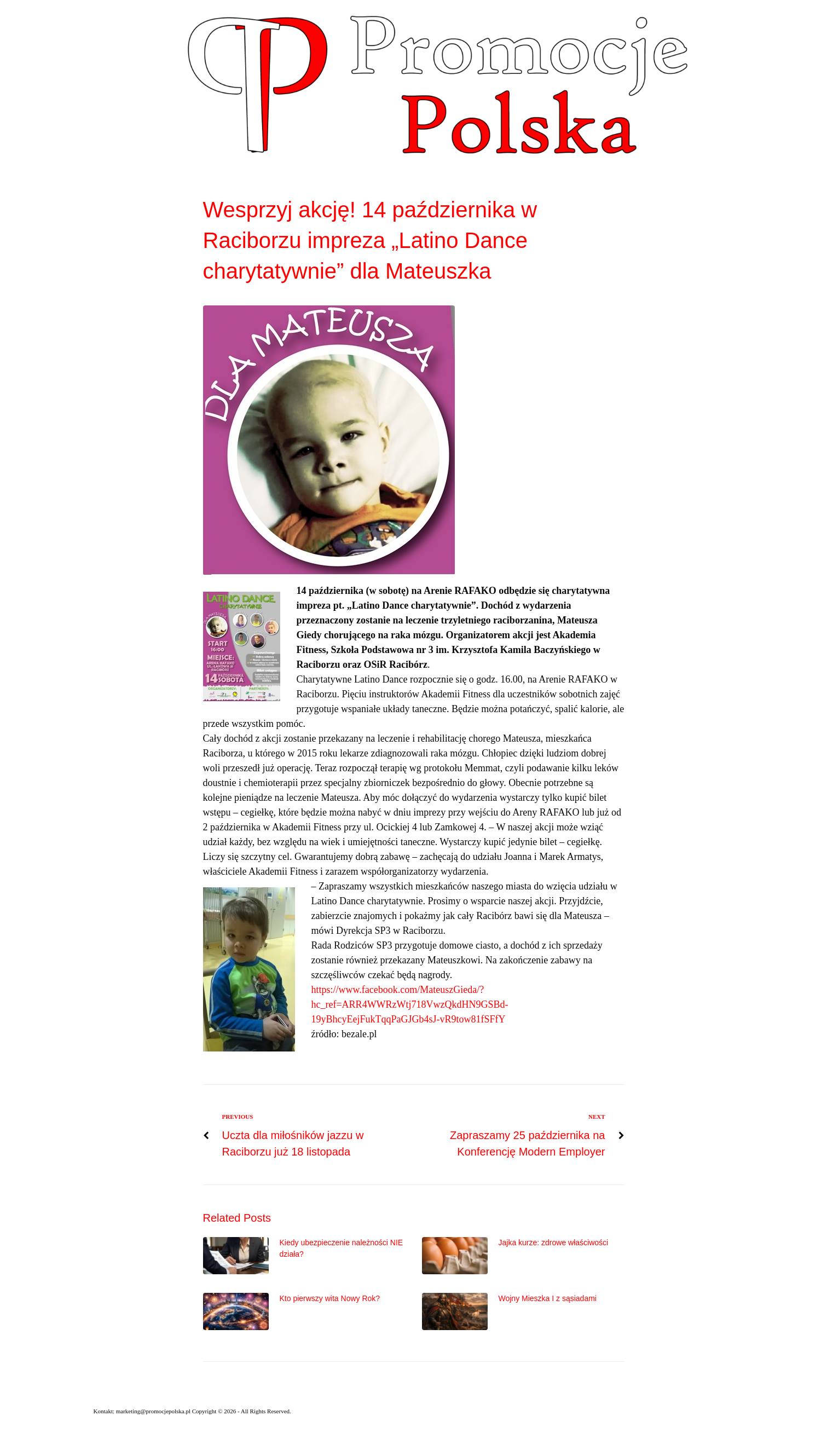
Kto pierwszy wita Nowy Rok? (330, 1298)
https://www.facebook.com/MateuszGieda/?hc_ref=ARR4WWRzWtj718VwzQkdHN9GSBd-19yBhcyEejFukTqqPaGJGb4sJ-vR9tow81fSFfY (409, 1004)
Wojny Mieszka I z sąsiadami (548, 1298)
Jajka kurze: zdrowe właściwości (554, 1242)
